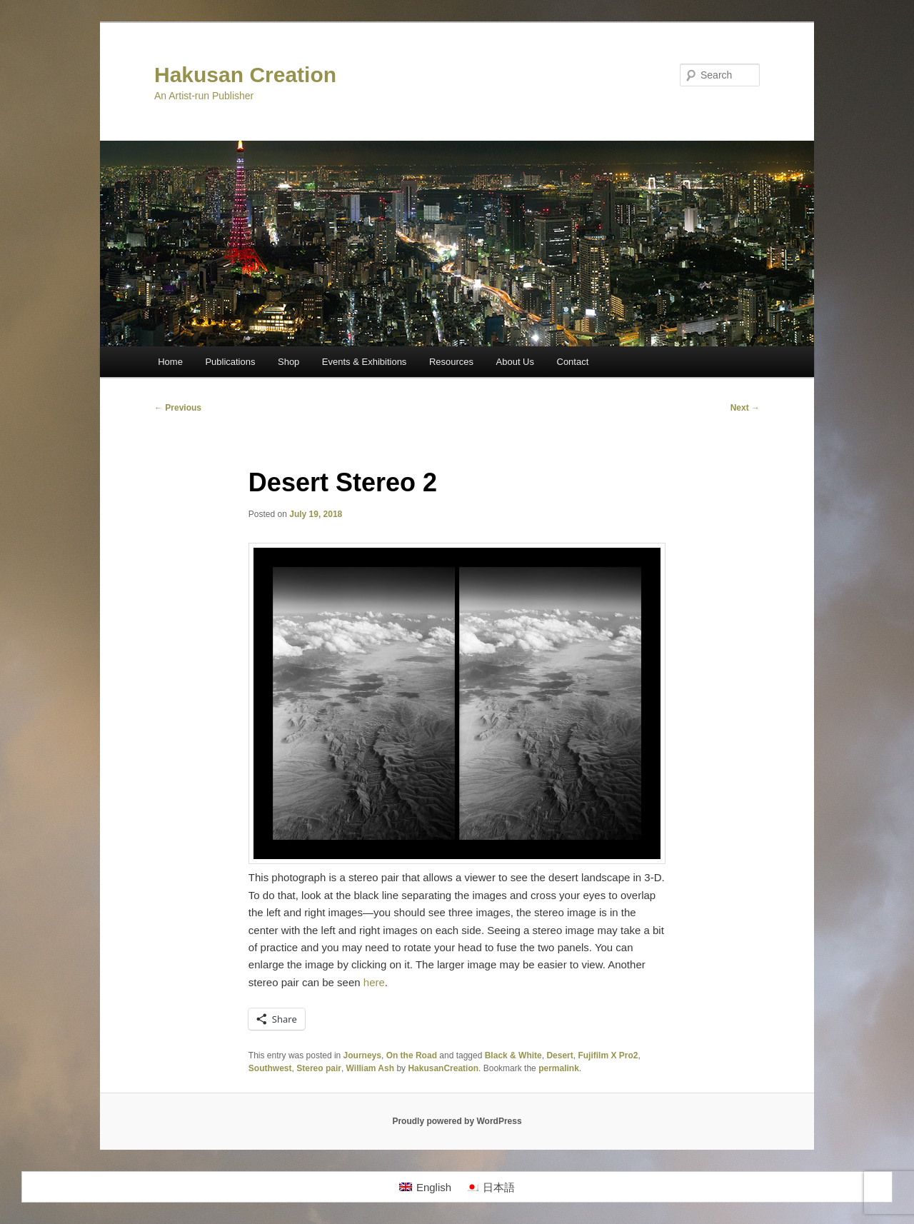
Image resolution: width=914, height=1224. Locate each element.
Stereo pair (318, 1068)
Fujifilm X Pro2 (608, 1055)
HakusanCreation (443, 1068)
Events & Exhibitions (364, 361)
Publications (230, 361)
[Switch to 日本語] (490, 1187)
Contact (573, 361)
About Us (515, 361)
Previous (177, 408)
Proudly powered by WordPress (456, 1121)
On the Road (411, 1055)
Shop (288, 361)
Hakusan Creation (245, 74)
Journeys (362, 1055)
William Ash (370, 1068)
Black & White (513, 1055)
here (374, 982)
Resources (451, 361)
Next (745, 408)
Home (170, 361)
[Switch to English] (425, 1187)
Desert (559, 1055)
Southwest (270, 1068)
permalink (558, 1068)
